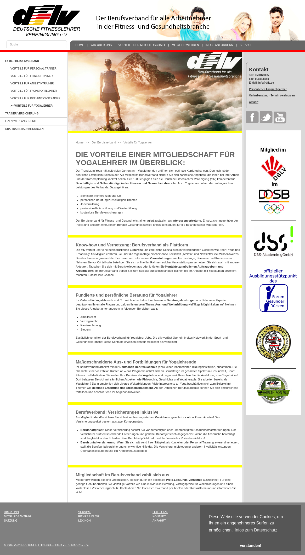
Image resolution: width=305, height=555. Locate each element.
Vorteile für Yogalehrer (33, 105)
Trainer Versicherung (21, 113)
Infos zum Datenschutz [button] (256, 530)
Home (79, 45)
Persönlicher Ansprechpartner (268, 89)
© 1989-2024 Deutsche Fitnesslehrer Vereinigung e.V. (46, 544)
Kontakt (159, 516)
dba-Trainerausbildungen (24, 129)
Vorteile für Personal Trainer (33, 68)
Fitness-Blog (88, 516)
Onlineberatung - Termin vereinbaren (272, 95)
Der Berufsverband (24, 61)
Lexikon (84, 520)
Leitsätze (160, 512)
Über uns (11, 512)
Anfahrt (253, 102)
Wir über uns (101, 45)
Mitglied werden (185, 45)
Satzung (11, 520)
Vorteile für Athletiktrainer (32, 83)
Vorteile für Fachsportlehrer (33, 90)
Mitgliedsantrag (17, 516)
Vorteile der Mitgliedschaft (141, 45)
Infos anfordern (219, 45)
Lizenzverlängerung (20, 121)
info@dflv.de (266, 82)
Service (246, 45)
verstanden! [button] (250, 546)
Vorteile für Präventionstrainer (35, 98)
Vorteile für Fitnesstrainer (31, 75)
